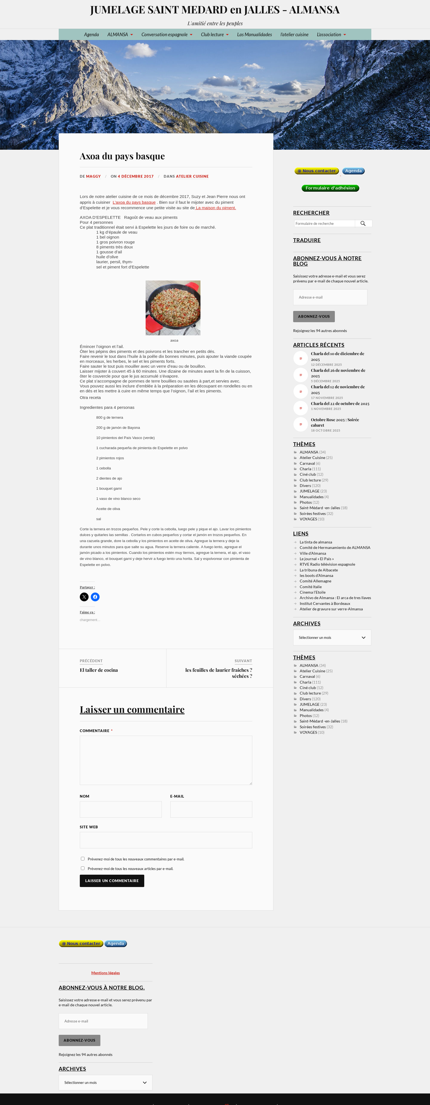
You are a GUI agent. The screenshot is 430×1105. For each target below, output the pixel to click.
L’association (329, 34)
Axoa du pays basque (122, 156)
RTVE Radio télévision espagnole (327, 564)
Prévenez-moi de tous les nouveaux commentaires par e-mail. (136, 859)
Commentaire (96, 731)
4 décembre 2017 (136, 176)
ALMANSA (118, 34)
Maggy (93, 176)
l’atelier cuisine (295, 34)
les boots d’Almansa (316, 575)
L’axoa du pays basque (134, 202)
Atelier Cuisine (192, 176)
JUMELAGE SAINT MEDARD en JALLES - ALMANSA (215, 9)
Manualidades (312, 496)
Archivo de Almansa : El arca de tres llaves (335, 597)
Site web (89, 827)
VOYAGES (308, 519)
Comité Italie (311, 586)
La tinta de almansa (316, 542)
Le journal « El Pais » (317, 558)
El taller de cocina (99, 670)
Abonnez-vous (314, 316)
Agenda (91, 34)
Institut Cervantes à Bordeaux (325, 603)
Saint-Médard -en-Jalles (320, 507)
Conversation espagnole (165, 34)
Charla (305, 468)
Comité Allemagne (315, 581)
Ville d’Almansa (313, 553)
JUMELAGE (309, 491)
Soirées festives (313, 513)
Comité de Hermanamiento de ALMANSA (335, 547)
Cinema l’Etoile (313, 592)
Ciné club (308, 474)
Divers (305, 485)
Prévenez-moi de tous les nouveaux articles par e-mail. (130, 868)
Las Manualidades (254, 34)
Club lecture (212, 34)
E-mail (177, 796)
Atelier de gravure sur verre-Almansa (331, 609)
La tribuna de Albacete (319, 570)
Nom (84, 796)
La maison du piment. (215, 207)
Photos (306, 502)
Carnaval (307, 463)
